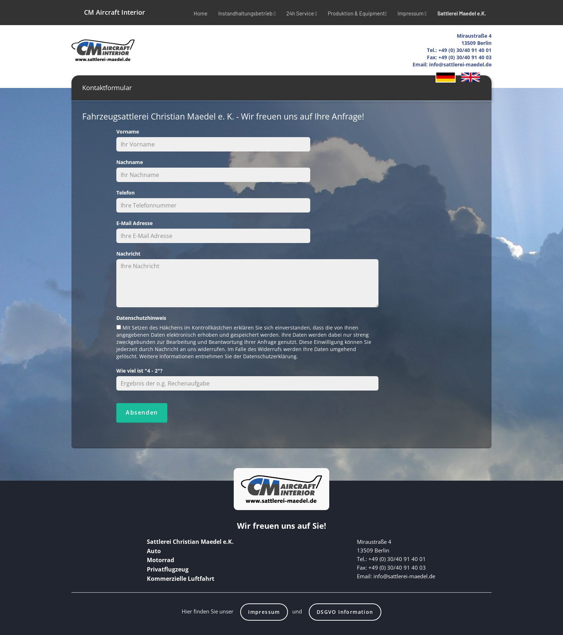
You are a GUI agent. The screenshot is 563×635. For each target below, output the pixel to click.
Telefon (125, 192)
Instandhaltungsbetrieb (247, 13)
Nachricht (128, 253)
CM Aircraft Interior (114, 12)
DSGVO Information (345, 611)
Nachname (129, 162)
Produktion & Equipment (357, 13)
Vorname (127, 131)
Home (200, 13)
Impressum (412, 13)
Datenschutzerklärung (270, 356)
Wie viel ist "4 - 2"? (139, 370)
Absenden (142, 412)
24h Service (301, 13)
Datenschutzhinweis (141, 317)
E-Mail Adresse (134, 223)
